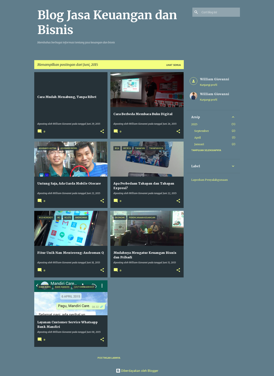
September (201, 131)
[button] (102, 131)
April (197, 137)
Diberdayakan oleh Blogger (137, 370)
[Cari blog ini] (220, 12)
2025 (194, 124)
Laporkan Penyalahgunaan (209, 180)
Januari (199, 144)
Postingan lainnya (109, 358)
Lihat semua (173, 65)
